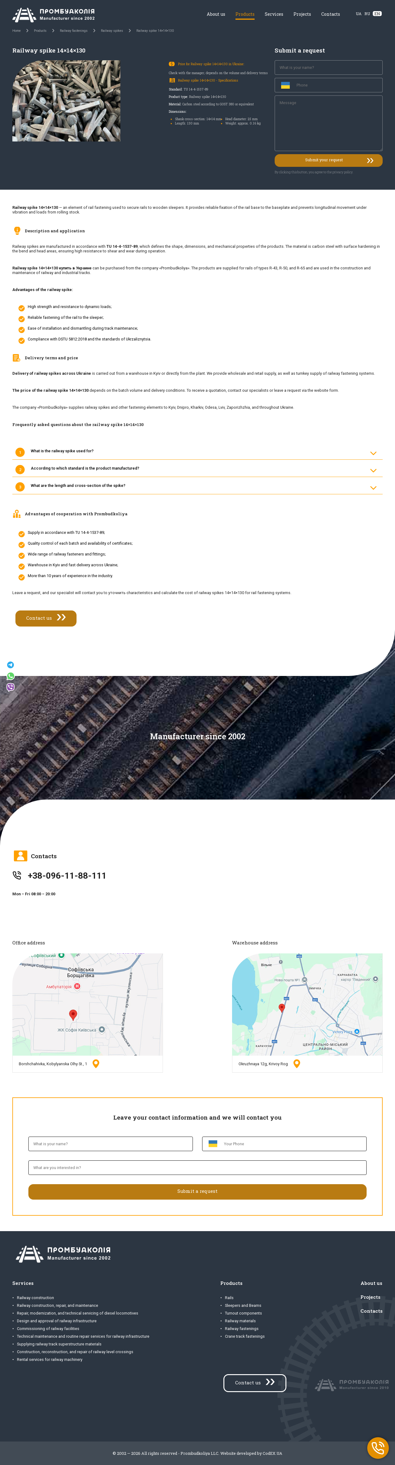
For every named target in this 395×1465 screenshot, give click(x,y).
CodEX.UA (272, 1453)
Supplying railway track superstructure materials (59, 1344)
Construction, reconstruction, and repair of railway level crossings (75, 1351)
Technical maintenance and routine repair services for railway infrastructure (83, 1336)
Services (274, 14)
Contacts (330, 14)
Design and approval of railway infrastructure (57, 1321)
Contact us (39, 618)
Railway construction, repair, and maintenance (57, 1305)
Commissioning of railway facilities (48, 1328)
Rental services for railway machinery (49, 1359)
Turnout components (243, 1313)
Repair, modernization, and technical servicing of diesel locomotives (77, 1313)
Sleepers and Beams (243, 1305)
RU (367, 13)
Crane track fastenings (245, 1336)
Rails (229, 1297)
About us (216, 14)
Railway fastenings (242, 1328)
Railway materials (240, 1321)
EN (377, 13)
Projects (302, 14)
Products (245, 14)
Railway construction (35, 1297)
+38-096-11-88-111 (67, 876)
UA (359, 13)
